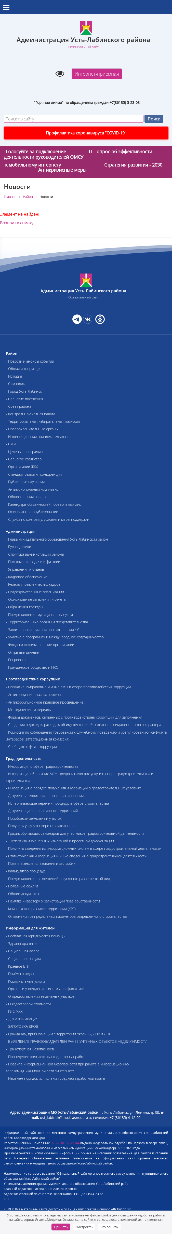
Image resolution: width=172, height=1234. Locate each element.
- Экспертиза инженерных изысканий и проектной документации (60, 841)
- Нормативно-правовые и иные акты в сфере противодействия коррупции (68, 686)
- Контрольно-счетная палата (30, 414)
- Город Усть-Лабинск (24, 391)
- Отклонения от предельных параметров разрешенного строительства (66, 916)
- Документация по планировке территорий (42, 810)
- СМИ (11, 444)
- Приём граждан (20, 973)
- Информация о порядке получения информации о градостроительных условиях (73, 788)
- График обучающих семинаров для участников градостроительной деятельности (75, 833)
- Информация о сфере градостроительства (42, 766)
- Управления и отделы (25, 569)
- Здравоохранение (22, 943)
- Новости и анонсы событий (30, 361)
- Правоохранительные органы (32, 429)
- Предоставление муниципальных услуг (40, 614)
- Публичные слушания (25, 481)
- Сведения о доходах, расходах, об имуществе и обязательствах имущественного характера (83, 724)
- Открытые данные (22, 652)
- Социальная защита (23, 958)
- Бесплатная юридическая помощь (35, 936)
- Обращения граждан (24, 607)
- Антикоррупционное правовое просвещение (45, 702)
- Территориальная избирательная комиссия (43, 421)
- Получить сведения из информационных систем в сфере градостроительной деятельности (83, 848)
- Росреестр (15, 659)
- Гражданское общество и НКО (32, 667)
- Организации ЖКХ (22, 466)
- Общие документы (22, 893)
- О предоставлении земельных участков (40, 996)
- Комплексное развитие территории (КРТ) (41, 908)
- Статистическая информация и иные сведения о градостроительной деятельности (76, 856)
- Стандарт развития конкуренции (34, 474)
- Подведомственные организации (35, 591)
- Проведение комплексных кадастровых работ (45, 1056)
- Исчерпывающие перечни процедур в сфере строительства (57, 803)
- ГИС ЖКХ (14, 1011)
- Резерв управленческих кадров (33, 584)
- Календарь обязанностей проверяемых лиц (43, 504)
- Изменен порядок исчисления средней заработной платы (55, 1078)
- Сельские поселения (24, 398)
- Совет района (18, 406)
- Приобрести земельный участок (33, 818)
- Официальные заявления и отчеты (36, 599)
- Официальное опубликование (32, 511)
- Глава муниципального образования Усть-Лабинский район (57, 539)
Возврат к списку (16, 223)
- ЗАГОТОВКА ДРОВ (22, 1026)
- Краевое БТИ (18, 966)
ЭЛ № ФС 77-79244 (65, 1143)
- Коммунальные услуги (25, 981)
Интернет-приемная (97, 74)
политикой (128, 1219)
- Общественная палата (26, 496)
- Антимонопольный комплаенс (32, 489)
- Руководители (18, 546)
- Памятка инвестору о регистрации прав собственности (53, 901)
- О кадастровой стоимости (28, 1004)
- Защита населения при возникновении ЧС (43, 629)
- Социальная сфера (22, 951)
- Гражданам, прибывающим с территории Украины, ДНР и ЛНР (58, 1034)
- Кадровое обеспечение (27, 576)
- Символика (16, 383)
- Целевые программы (24, 451)
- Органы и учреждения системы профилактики (45, 988)
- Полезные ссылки (22, 886)
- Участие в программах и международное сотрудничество (55, 637)
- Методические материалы (28, 709)
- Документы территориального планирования (45, 795)
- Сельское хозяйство (24, 459)
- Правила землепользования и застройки (40, 863)
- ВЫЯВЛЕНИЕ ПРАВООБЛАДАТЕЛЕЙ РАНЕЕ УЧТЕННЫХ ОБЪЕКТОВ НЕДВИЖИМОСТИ (76, 1041)
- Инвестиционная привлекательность (38, 436)
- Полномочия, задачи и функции (33, 561)
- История (14, 376)
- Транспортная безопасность (30, 1049)
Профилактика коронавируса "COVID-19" (86, 133)
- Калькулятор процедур (25, 871)
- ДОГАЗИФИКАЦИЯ (22, 1019)
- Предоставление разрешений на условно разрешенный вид (58, 878)
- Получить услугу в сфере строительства (40, 825)
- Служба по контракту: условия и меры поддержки (47, 519)
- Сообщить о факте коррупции (31, 746)
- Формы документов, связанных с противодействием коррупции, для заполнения (74, 717)
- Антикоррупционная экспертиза (33, 694)
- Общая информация (23, 368)
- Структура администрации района (35, 554)
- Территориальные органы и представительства (47, 622)
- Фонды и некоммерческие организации (40, 644)
